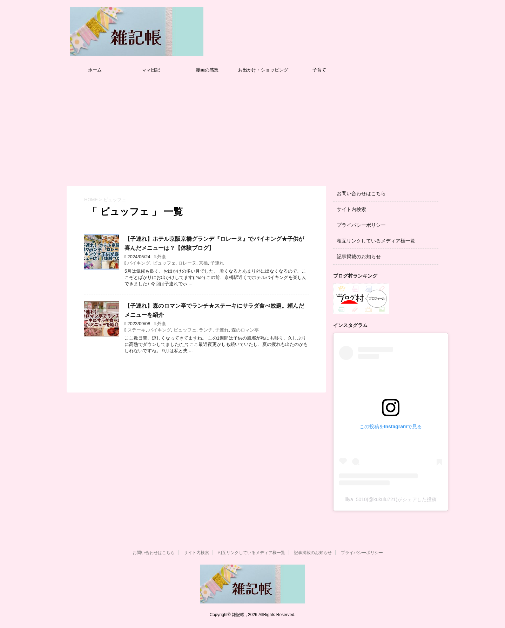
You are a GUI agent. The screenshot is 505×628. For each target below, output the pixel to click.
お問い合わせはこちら (361, 193)
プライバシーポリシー (361, 225)
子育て (319, 70)
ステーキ (136, 330)
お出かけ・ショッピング (263, 70)
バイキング (138, 263)
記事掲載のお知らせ (359, 256)
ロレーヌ (187, 263)
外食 (161, 256)
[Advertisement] (252, 130)
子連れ (217, 263)
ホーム (95, 70)
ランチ (206, 330)
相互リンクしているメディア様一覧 (376, 241)
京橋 (203, 263)
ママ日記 (151, 70)
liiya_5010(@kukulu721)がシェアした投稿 (391, 499)
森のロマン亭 (245, 330)
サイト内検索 (351, 209)
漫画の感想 (207, 70)
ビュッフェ (164, 263)
